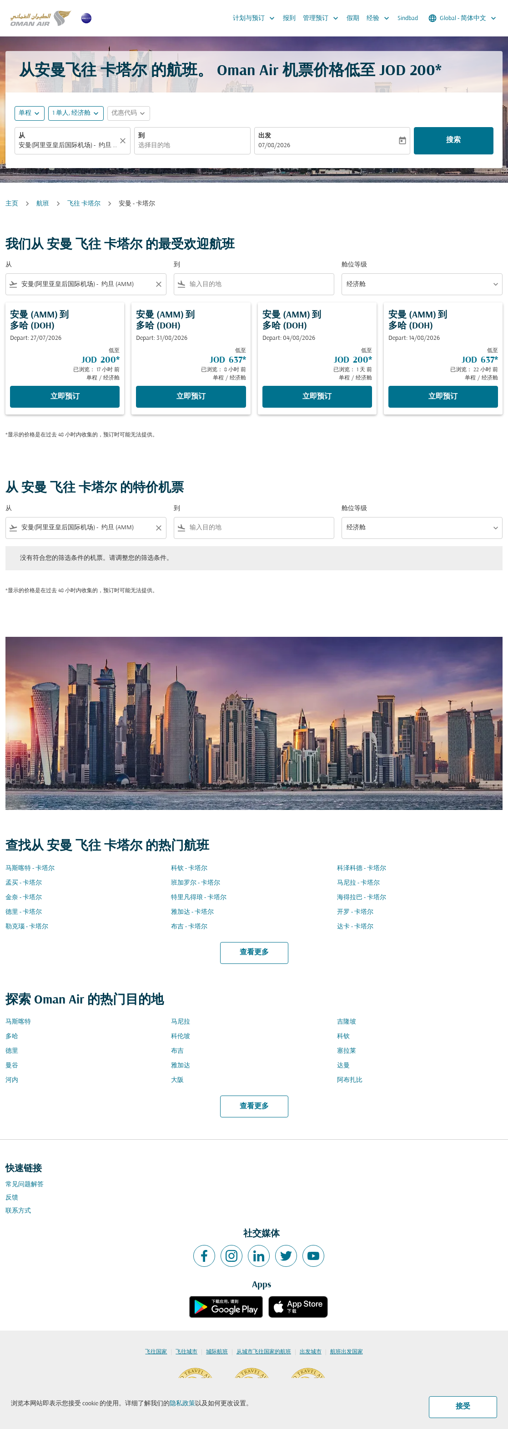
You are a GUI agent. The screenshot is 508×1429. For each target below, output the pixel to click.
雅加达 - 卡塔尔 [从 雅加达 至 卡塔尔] (192, 912)
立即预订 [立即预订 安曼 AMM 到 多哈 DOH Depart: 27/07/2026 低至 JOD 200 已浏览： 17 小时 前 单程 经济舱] (65, 396)
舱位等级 (354, 264)
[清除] (124, 141)
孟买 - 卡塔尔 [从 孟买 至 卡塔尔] (23, 883)
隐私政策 (182, 1403)
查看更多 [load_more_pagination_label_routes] (254, 952)
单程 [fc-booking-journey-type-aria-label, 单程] (25, 113)
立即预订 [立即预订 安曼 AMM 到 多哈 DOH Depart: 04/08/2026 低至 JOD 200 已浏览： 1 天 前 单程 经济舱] (317, 396)
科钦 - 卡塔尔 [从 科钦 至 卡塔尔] (189, 868)
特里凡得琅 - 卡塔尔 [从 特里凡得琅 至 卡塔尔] (198, 897)
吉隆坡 (346, 1022)
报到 (289, 18)
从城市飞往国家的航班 (263, 1352)
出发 (264, 136)
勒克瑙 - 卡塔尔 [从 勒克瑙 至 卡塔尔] (26, 926)
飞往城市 (186, 1352)
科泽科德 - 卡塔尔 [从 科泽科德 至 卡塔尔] (361, 868)
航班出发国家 (346, 1352)
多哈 (11, 1036)
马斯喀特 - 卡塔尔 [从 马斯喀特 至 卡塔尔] (30, 868)
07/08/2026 (274, 145)
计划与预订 (256, 18)
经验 (380, 18)
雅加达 (180, 1065)
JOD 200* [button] (410, 71)
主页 (11, 203)
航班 (42, 203)
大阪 (177, 1080)
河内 (11, 1080)
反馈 (11, 1197)
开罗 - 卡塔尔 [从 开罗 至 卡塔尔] (355, 912)
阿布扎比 (349, 1080)
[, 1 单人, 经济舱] (71, 113)
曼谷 (11, 1065)
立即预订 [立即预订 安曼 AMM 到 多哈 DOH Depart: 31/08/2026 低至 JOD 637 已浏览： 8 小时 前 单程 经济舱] (191, 396)
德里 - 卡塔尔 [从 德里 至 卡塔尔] (23, 912)
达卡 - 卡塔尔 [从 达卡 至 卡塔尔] (355, 926)
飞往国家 (156, 1352)
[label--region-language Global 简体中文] (463, 18)
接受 (463, 1406)
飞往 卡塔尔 (84, 203)
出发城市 (311, 1352)
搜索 (453, 140)
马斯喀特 (18, 1022)
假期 (353, 18)
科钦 (343, 1036)
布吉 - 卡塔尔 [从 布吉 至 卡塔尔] (189, 926)
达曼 (343, 1065)
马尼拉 (180, 1022)
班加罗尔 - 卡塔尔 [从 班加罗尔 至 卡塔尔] (195, 883)
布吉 (177, 1051)
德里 (11, 1051)
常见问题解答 (24, 1184)
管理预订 (323, 18)
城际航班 (217, 1352)
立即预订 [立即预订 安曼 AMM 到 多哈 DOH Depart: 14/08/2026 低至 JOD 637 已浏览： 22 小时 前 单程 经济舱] (443, 396)
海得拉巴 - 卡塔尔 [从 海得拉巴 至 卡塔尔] (361, 897)
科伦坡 (180, 1036)
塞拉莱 (346, 1051)
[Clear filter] (158, 284)
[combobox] (68, 145)
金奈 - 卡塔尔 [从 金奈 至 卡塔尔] (23, 897)
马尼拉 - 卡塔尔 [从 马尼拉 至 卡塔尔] (358, 883)
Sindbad (407, 18)
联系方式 (18, 1211)
